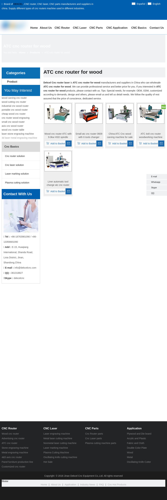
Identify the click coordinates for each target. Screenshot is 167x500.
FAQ (101, 484)
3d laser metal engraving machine (19, 137)
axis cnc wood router (12, 126)
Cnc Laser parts (93, 438)
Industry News (87, 484)
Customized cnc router (13, 466)
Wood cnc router (10, 433)
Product (12, 81)
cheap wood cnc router (14, 113)
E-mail (154, 176)
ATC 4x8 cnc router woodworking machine (150, 135)
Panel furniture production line (17, 462)
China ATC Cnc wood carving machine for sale (120, 135)
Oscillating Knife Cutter (139, 462)
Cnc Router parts (94, 433)
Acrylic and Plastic (136, 438)
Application (70, 484)
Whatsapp (155, 182)
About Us (56, 484)
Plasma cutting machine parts (100, 443)
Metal (130, 457)
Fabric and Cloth (135, 443)
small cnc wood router (13, 122)
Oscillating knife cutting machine (60, 457)
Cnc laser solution (14, 165)
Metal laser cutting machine (57, 438)
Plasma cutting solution (16, 182)
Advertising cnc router (13, 438)
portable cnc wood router (15, 109)
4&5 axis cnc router (12, 457)
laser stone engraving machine (18, 133)
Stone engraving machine (15, 447)
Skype (154, 187)
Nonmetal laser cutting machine (60, 443)
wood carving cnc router (14, 98)
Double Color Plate (137, 447)
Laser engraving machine (56, 433)
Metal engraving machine (15, 452)
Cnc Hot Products (117, 484)
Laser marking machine (55, 447)
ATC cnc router (9, 443)
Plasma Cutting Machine (56, 452)
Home (44, 484)
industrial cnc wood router (15, 106)
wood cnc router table (13, 129)
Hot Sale (48, 462)
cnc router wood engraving (15, 117)
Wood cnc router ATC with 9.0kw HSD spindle (58, 135)
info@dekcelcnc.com (25, 267)
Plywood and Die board (139, 433)
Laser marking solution (16, 173)
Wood (130, 452)
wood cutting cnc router (14, 102)
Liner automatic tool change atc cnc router (58, 183)
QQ (152, 193)
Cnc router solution (14, 156)
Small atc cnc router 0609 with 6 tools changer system (88, 135)
